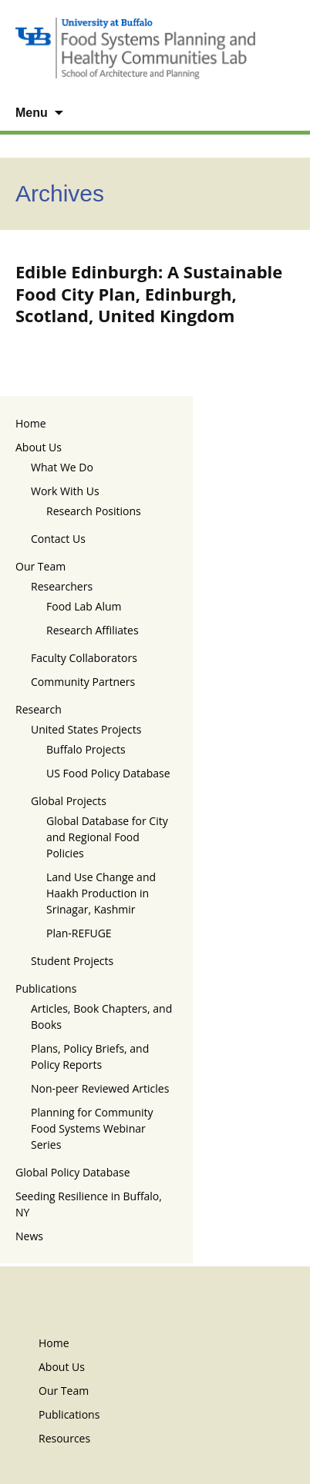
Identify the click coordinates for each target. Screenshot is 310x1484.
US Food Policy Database (108, 773)
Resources (64, 1438)
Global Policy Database (72, 1172)
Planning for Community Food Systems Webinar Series (92, 1128)
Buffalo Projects (86, 749)
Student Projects (72, 960)
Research (38, 709)
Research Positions (93, 511)
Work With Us (65, 491)
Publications (45, 988)
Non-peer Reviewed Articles (100, 1088)
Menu (31, 112)
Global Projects (68, 801)
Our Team (40, 566)
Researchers (62, 586)
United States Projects (86, 729)
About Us (38, 447)
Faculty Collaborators (84, 657)
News (29, 1236)
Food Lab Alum (84, 606)
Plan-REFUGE (79, 933)
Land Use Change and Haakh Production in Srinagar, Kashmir (101, 893)
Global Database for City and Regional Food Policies (107, 837)
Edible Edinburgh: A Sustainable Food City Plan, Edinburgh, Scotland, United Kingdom (148, 293)
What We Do (62, 467)
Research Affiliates (92, 630)
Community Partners (83, 681)
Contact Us (58, 538)
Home (30, 423)
